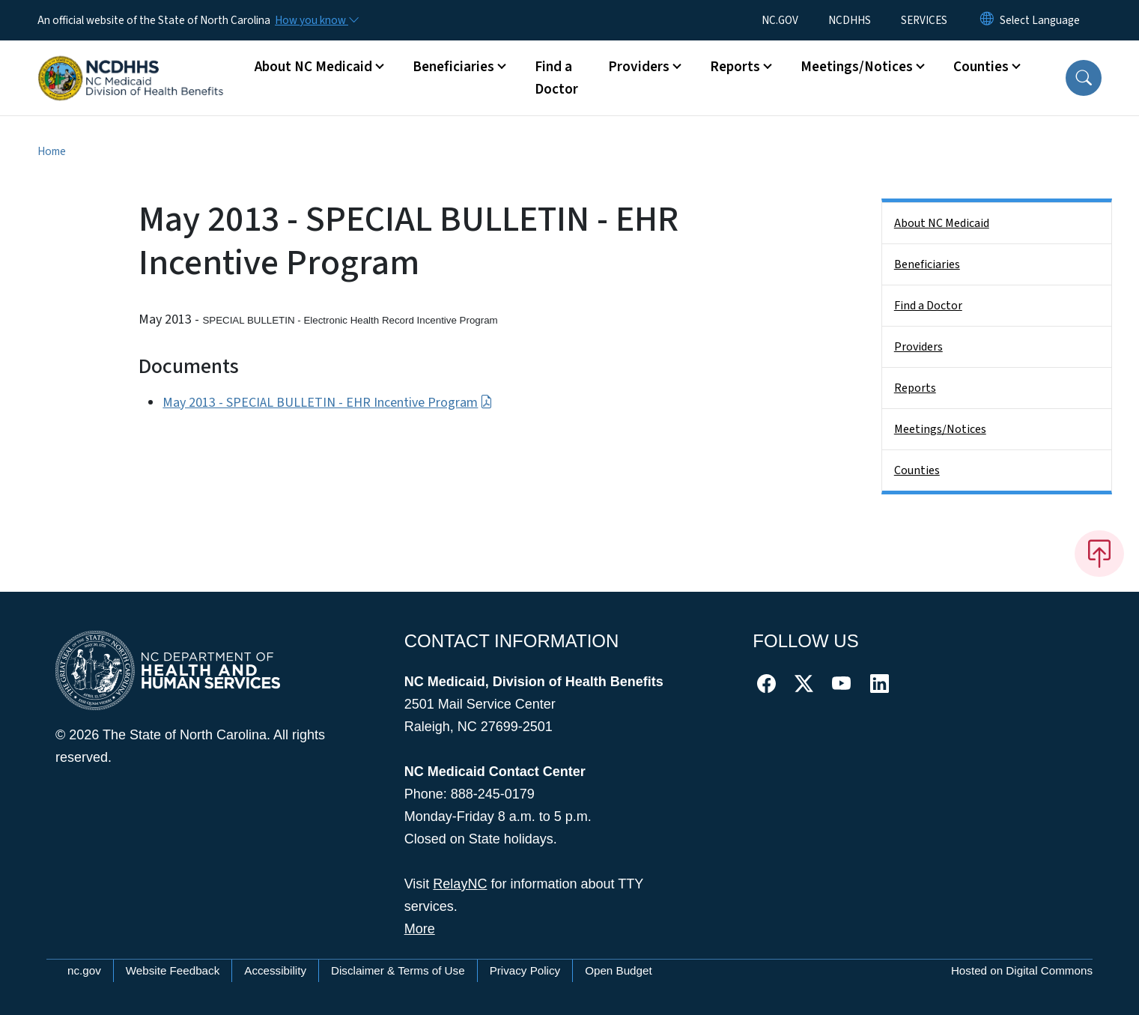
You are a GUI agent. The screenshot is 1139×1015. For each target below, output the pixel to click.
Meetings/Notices (940, 429)
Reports (915, 388)
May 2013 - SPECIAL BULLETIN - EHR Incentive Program (327, 402)
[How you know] (316, 20)
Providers (918, 347)
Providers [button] (638, 66)
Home (51, 151)
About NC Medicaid (941, 223)
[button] (1084, 78)
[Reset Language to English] (987, 20)
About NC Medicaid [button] (313, 66)
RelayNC (460, 883)
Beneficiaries (927, 264)
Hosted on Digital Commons (1022, 970)
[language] (1040, 20)
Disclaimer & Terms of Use (398, 970)
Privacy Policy (525, 970)
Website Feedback (173, 970)
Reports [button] (735, 66)
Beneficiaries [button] (453, 66)
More (419, 928)
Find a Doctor (556, 78)
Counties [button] (981, 66)
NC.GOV (780, 20)
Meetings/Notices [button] (857, 66)
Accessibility (275, 970)
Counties (917, 470)
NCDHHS (849, 20)
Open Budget (618, 970)
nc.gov (84, 970)
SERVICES (924, 20)
